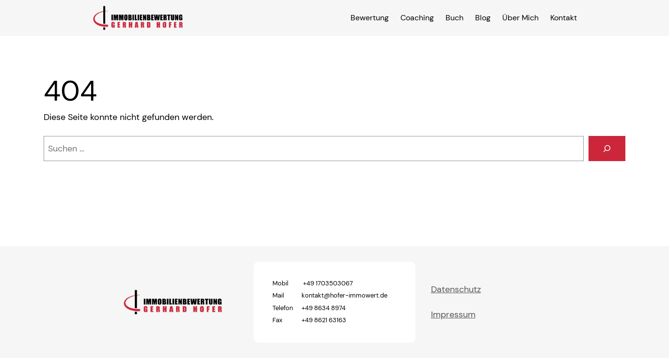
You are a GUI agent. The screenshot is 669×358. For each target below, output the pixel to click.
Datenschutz (456, 289)
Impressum (453, 314)
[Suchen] (607, 148)
